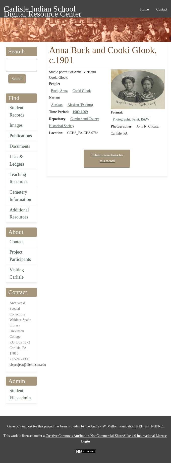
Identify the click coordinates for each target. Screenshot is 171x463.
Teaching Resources (19, 178)
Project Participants (20, 256)
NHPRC (157, 426)
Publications (21, 135)
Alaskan (57, 105)
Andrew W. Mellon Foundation (112, 426)
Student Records (17, 111)
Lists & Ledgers (17, 160)
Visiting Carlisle (17, 273)
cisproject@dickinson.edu (28, 365)
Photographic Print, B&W (131, 119)
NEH (139, 426)
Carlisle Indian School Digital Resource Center (42, 9)
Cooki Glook (82, 91)
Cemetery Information (20, 196)
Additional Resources (19, 213)
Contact (17, 241)
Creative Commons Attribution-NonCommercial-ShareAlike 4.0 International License (106, 436)
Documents (20, 146)
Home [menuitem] (144, 9)
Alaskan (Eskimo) (80, 105)
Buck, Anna (59, 91)
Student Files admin (20, 394)
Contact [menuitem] (161, 9)
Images (16, 125)
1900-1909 (80, 112)
